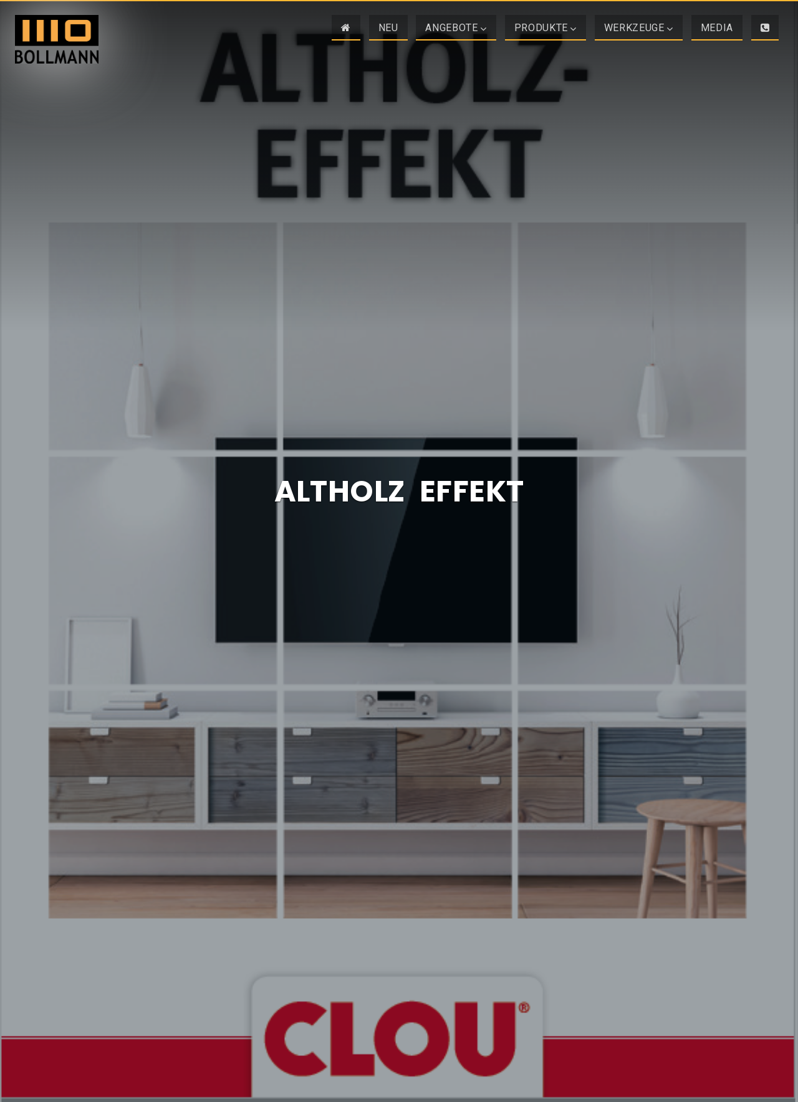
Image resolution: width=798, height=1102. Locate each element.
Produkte (541, 28)
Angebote (451, 28)
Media (717, 28)
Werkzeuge (634, 28)
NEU (388, 28)
